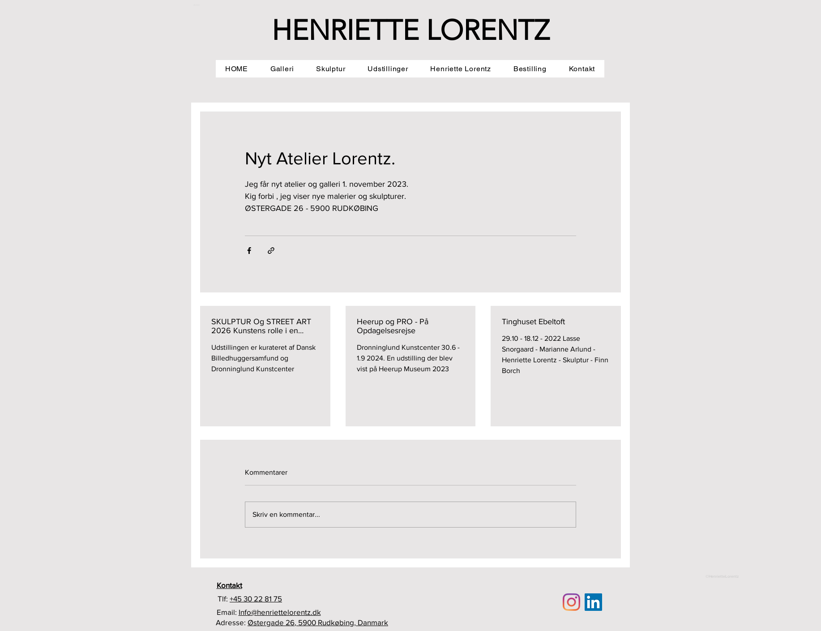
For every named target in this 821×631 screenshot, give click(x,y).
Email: (228, 612)
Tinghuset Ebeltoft (533, 321)
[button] (282, 68)
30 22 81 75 (263, 598)
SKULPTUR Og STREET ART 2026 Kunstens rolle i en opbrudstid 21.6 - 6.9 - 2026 (261, 326)
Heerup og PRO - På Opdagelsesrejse (392, 326)
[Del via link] (271, 250)
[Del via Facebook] (249, 250)
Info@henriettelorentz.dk (280, 612)
